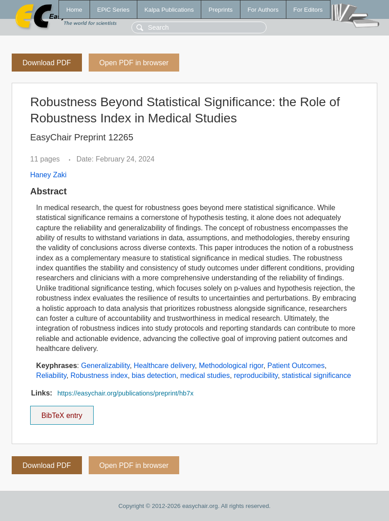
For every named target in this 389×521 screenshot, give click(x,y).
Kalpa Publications (169, 9)
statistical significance (316, 375)
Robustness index (99, 375)
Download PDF (47, 63)
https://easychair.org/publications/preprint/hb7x (125, 393)
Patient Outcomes (296, 365)
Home (74, 9)
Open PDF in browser (134, 63)
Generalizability (105, 365)
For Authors (263, 9)
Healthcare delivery (164, 365)
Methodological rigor (231, 365)
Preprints (220, 9)
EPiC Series (113, 9)
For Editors (308, 9)
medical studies (205, 375)
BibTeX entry (61, 412)
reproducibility (256, 375)
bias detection (154, 375)
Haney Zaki (48, 175)
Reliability (51, 375)
